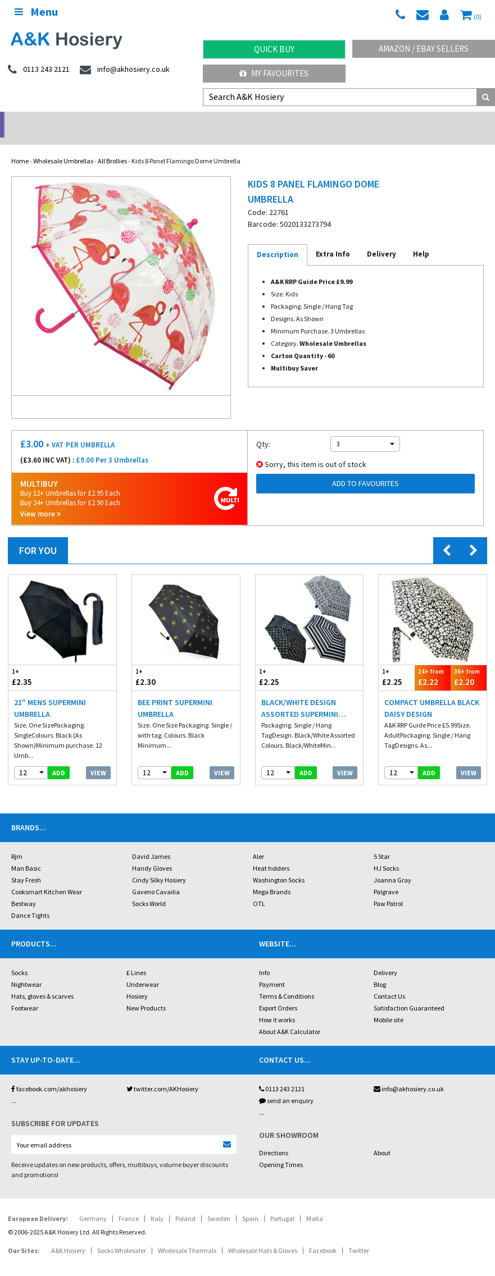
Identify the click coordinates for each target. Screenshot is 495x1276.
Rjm (16, 842)
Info (264, 958)
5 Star (382, 842)
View (98, 758)
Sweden (218, 1204)
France (129, 1204)
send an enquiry (286, 1086)
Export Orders (278, 993)
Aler (258, 842)
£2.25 (282, 662)
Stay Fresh (26, 865)
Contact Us (389, 981)
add (58, 758)
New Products (146, 993)
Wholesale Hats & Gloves (262, 1236)
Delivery (385, 958)
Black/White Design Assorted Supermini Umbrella (299, 694)
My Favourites (273, 73)
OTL (259, 889)
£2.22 (432, 662)
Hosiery (137, 981)
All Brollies (112, 146)
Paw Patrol (388, 889)
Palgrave (386, 877)
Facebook (323, 1236)
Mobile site (388, 1005)
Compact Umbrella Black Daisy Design (431, 694)
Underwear (142, 970)
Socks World (149, 889)
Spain (250, 1204)
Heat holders (271, 853)
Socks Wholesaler (121, 1236)
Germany (93, 1204)
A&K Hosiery (68, 1236)
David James (151, 842)
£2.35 (35, 662)
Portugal (282, 1204)
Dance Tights (30, 901)
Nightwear (26, 970)
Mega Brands (271, 877)
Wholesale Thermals (187, 1236)
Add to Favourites (365, 469)
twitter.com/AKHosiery (162, 1074)
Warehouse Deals (309, 121)
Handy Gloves (152, 853)
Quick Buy (274, 49)
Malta (314, 1204)
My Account (186, 121)
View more (40, 499)
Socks (19, 958)
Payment (272, 970)
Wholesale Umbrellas (63, 146)
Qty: (263, 429)
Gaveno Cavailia (156, 877)
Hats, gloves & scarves (42, 981)
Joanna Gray (392, 865)
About (382, 1138)
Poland (185, 1204)
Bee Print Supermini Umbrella (175, 694)
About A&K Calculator (289, 1017)
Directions (273, 1138)
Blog (380, 970)
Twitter (358, 1236)
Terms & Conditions (286, 981)
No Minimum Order (62, 121)
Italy (157, 1204)
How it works (277, 1005)
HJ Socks (386, 853)
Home (20, 146)
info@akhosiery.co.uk (409, 1074)
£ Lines (136, 958)
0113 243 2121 (282, 1074)
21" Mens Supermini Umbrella (50, 694)
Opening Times (281, 1150)
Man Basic (26, 853)
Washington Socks (279, 865)
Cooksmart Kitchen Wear (46, 877)
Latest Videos (433, 121)
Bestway (23, 889)
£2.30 (159, 662)
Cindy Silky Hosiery (159, 865)
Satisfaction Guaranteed (409, 993)
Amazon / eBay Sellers (424, 48)
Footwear (24, 993)
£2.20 (468, 662)
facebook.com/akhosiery (49, 1074)
